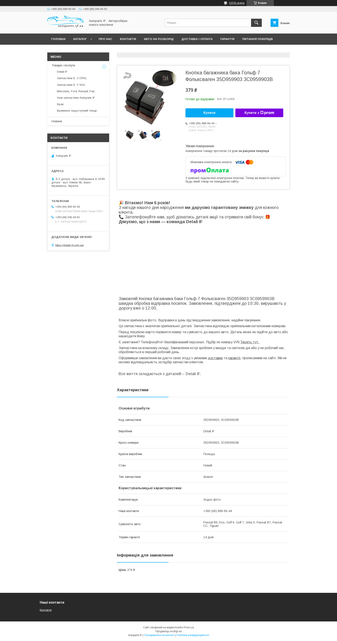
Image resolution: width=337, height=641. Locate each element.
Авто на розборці (159, 39)
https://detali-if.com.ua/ (69, 245)
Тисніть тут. (249, 342)
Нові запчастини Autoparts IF (76, 97)
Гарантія (227, 39)
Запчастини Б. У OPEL (72, 78)
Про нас (105, 39)
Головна (58, 39)
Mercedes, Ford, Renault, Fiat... (76, 91)
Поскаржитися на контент (159, 635)
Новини (57, 121)
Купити (210, 113)
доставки (215, 358)
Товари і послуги (63, 65)
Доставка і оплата (197, 39)
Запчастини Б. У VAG (71, 84)
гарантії (234, 358)
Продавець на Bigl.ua (168, 631)
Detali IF (62, 71)
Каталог (80, 39)
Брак (60, 104)
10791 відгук (236, 3)
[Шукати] (256, 23)
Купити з (259, 113)
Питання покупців (257, 39)
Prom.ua (189, 627)
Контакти (128, 39)
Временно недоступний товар (77, 110)
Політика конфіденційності (192, 635)
